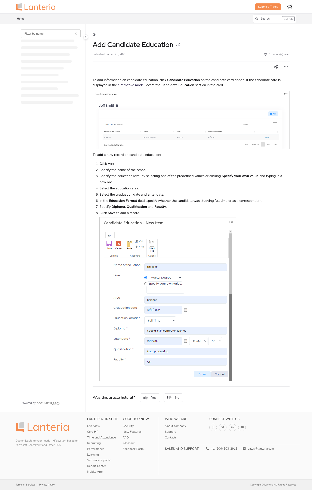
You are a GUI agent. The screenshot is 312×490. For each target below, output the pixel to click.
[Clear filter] (76, 33)
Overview (93, 426)
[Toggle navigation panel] (85, 37)
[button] (274, 19)
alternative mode (131, 85)
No (173, 397)
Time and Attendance (101, 437)
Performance (95, 449)
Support (170, 432)
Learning (93, 455)
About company (175, 426)
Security (128, 426)
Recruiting (94, 443)
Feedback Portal (133, 449)
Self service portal (99, 460)
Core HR (92, 432)
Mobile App (95, 472)
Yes (150, 397)
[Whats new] (289, 6)
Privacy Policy (47, 484)
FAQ (126, 437)
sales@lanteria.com (258, 449)
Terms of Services (25, 484)
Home (20, 19)
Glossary (129, 443)
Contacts (171, 437)
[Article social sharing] (275, 66)
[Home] (37, 7)
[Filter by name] (51, 33)
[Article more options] (286, 66)
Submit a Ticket (268, 7)
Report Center (96, 466)
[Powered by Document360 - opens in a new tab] (40, 403)
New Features (132, 432)
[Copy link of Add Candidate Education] (178, 45)
